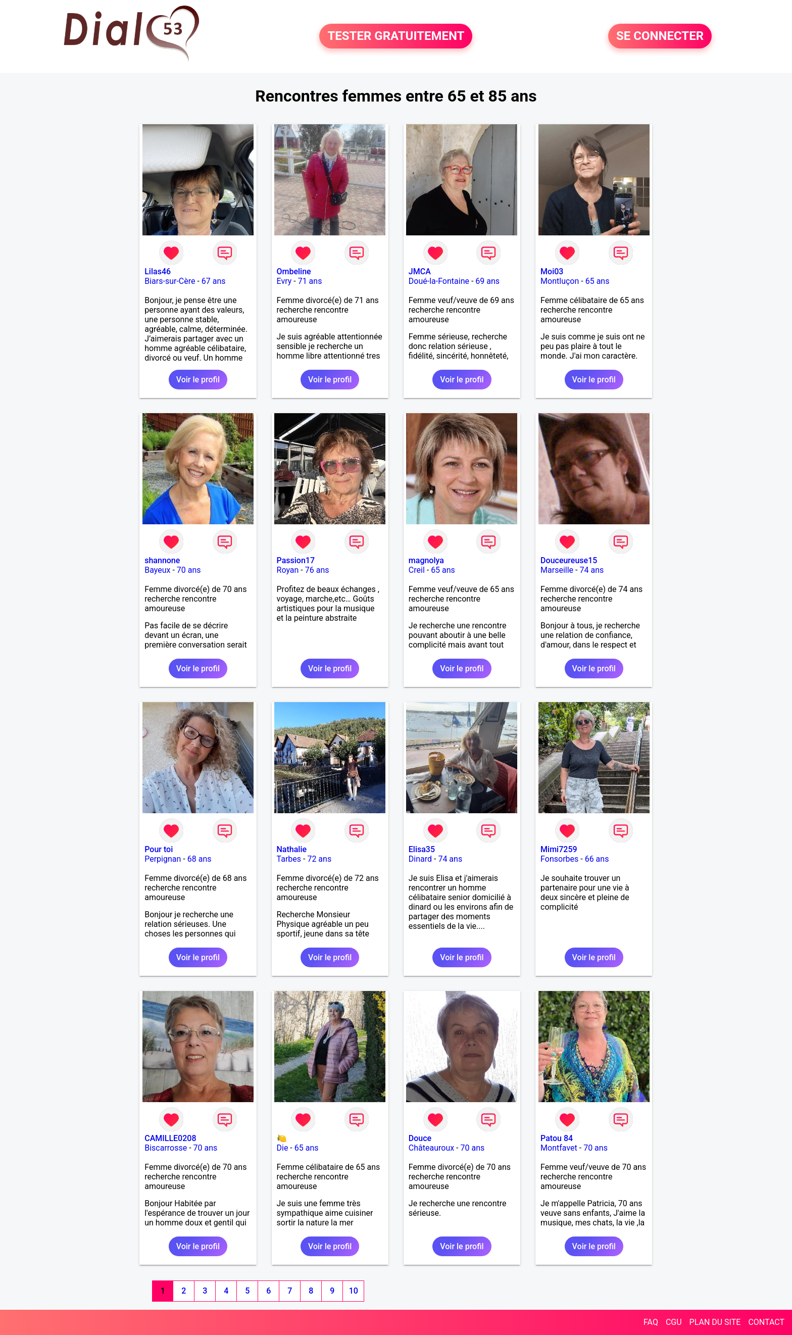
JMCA (420, 271)
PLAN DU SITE (715, 1322)
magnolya (426, 560)
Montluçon (559, 281)
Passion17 (296, 560)
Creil (417, 570)
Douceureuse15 (568, 560)
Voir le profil (198, 379)
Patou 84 (556, 1138)
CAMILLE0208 (170, 1138)
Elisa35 (422, 849)
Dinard (420, 859)
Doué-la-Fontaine (439, 281)
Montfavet (558, 1148)
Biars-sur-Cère (169, 281)
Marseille (556, 570)
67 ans (214, 281)
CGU (674, 1322)
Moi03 (551, 271)
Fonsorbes (559, 859)
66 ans (597, 859)
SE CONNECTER (660, 36)
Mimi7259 (558, 849)
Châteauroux (431, 1148)
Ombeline (294, 271)
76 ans (317, 570)
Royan (288, 570)
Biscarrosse (165, 1148)
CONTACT (766, 1322)
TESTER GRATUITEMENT (395, 36)
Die (282, 1148)
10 (353, 1291)
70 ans (189, 570)
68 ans (199, 859)
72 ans (319, 859)
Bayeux (157, 570)
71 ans (310, 281)
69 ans (487, 281)
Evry (284, 281)
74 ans (591, 570)
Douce (420, 1138)
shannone (162, 560)
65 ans (597, 281)
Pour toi (158, 849)
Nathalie (292, 849)
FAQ (650, 1322)
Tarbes (289, 859)
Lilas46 (157, 271)
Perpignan (162, 859)
